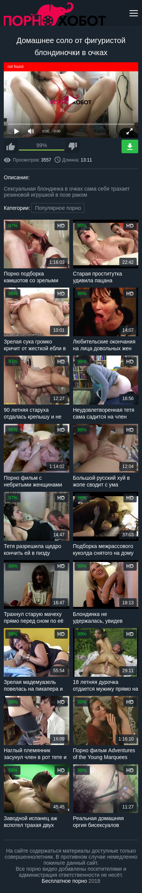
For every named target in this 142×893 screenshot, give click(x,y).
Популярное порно (58, 208)
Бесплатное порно (64, 881)
